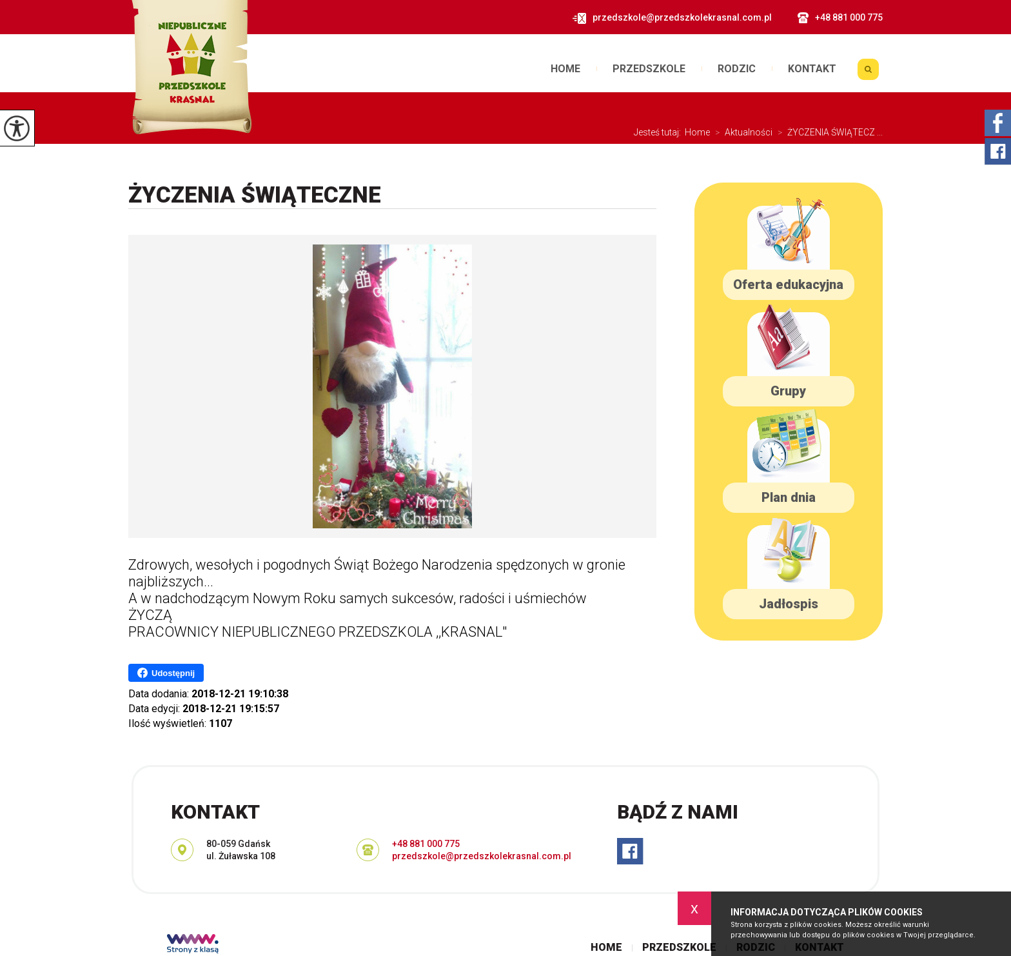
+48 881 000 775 (840, 17)
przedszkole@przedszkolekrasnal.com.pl (672, 18)
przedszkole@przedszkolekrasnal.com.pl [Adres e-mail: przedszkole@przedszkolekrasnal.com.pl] (481, 856)
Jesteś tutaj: (659, 132)
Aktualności (741, 132)
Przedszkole (649, 69)
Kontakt (812, 69)
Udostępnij (166, 673)
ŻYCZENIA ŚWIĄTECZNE (254, 195)
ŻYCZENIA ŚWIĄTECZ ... (827, 132)
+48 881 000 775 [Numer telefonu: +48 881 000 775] (426, 844)
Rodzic (737, 69)
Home (565, 69)
